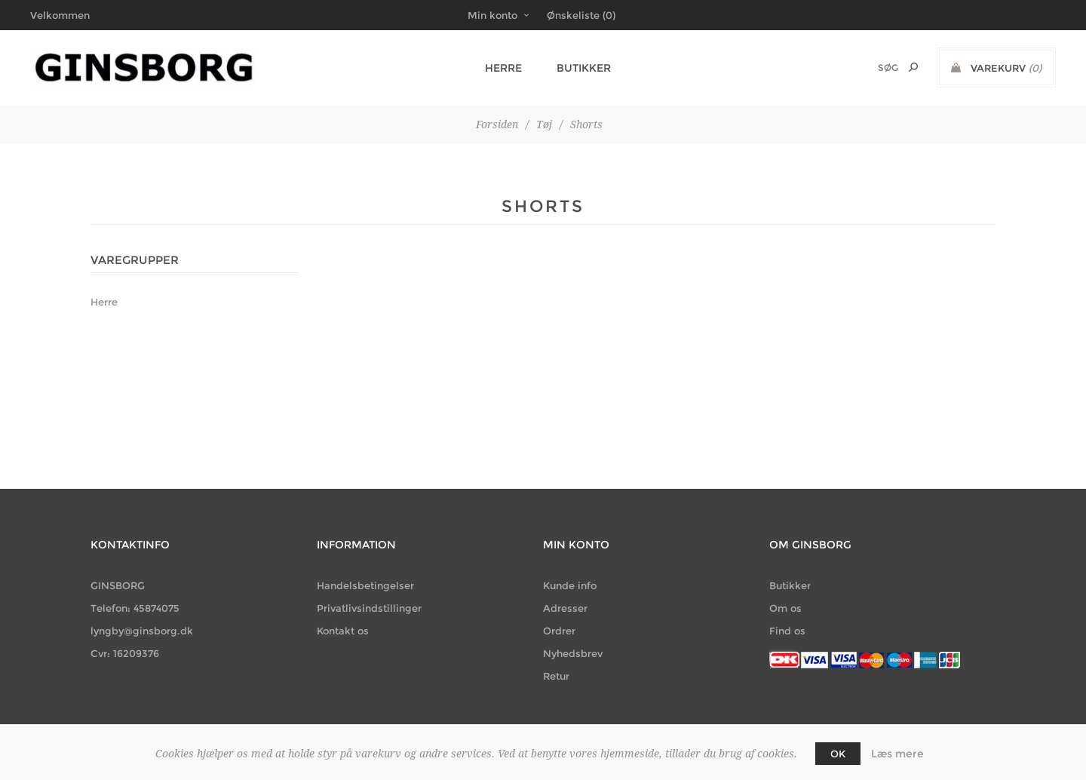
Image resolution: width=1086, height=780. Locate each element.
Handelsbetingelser (365, 585)
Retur (556, 676)
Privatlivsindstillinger (369, 608)
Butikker (577, 68)
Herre (501, 68)
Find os (787, 631)
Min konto (492, 15)
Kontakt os (343, 631)
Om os (785, 608)
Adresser (565, 608)
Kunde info (570, 585)
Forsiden (497, 124)
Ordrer (559, 631)
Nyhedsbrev (573, 653)
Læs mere (897, 753)
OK (837, 754)
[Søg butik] (868, 67)
